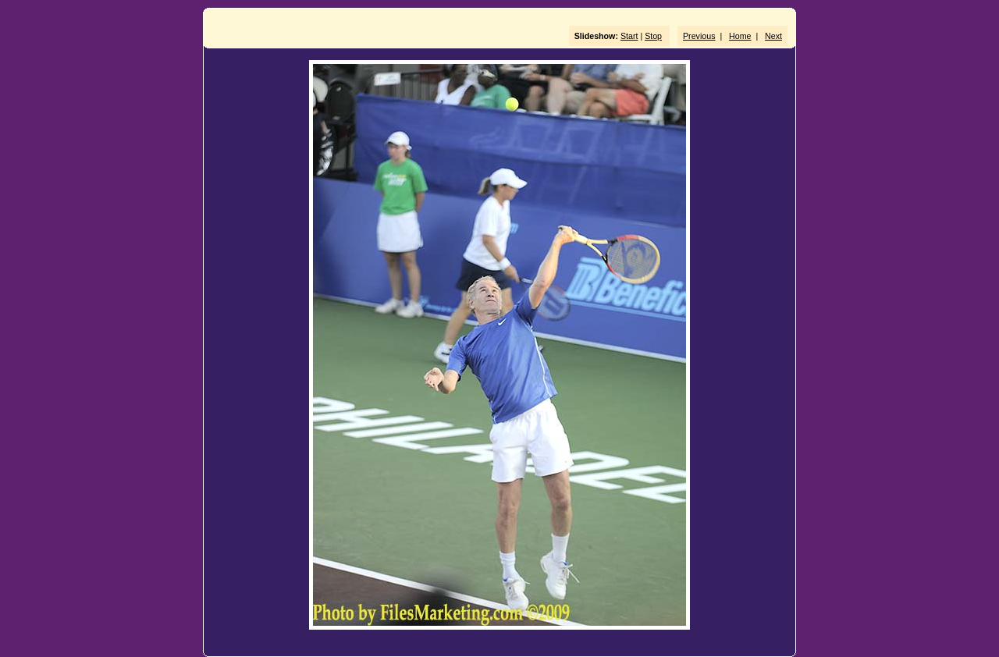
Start (629, 36)
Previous (699, 36)
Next (773, 36)
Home (740, 36)
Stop (653, 36)
